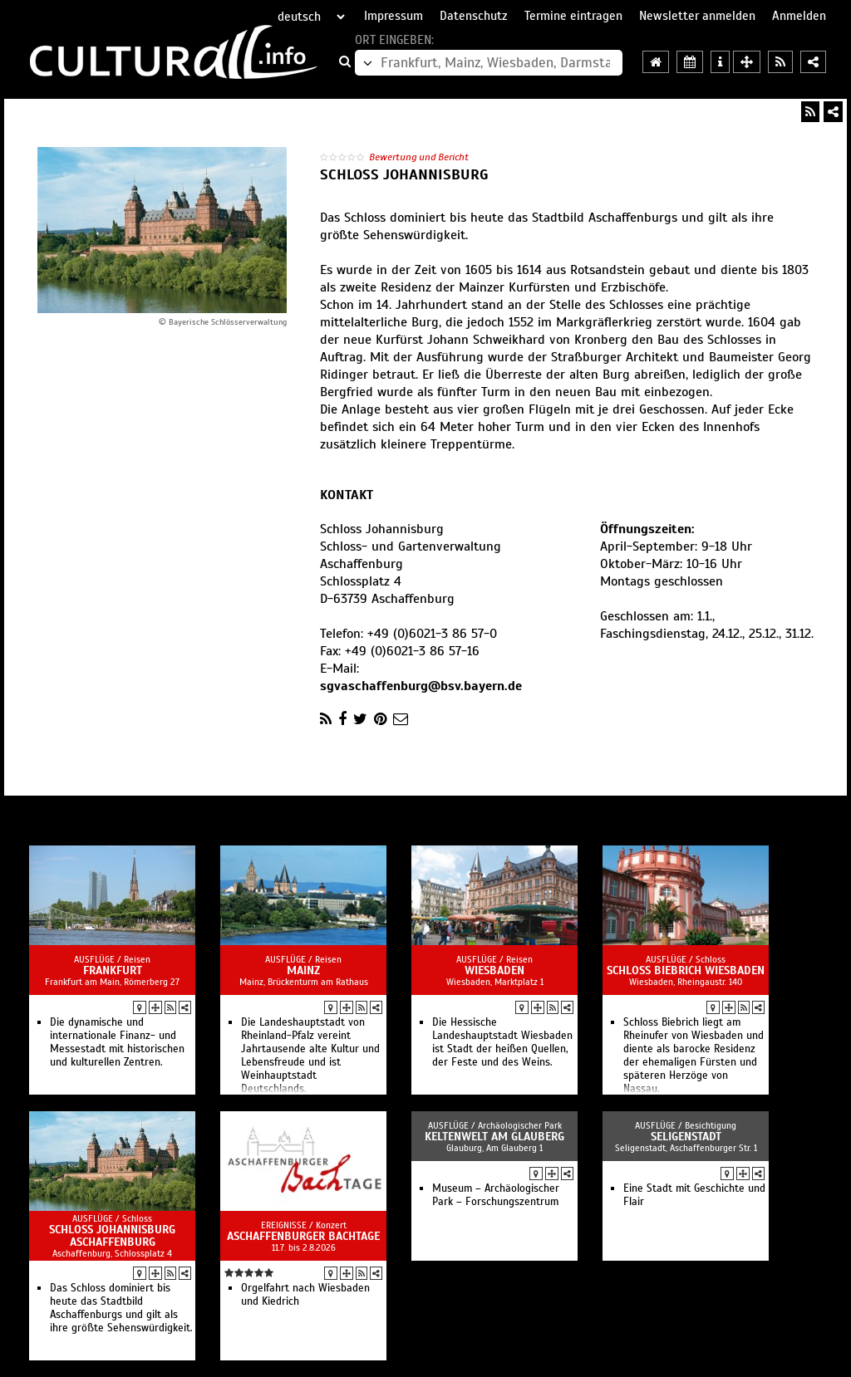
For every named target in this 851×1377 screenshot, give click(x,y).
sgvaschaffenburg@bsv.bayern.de (421, 686)
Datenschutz (474, 15)
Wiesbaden (494, 970)
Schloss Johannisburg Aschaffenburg (112, 1235)
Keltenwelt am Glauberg (494, 1136)
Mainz (303, 970)
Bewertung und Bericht (419, 157)
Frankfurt (112, 970)
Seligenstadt (686, 1136)
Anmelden (799, 15)
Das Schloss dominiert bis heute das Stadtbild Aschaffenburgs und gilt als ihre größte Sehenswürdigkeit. (121, 1308)
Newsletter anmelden (697, 15)
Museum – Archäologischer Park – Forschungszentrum (495, 1195)
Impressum (393, 15)
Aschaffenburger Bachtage (303, 1236)
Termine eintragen (573, 15)
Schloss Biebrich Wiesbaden (686, 970)
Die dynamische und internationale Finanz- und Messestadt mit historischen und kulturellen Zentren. (117, 1042)
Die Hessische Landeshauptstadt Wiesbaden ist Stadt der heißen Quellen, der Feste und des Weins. (502, 1042)
